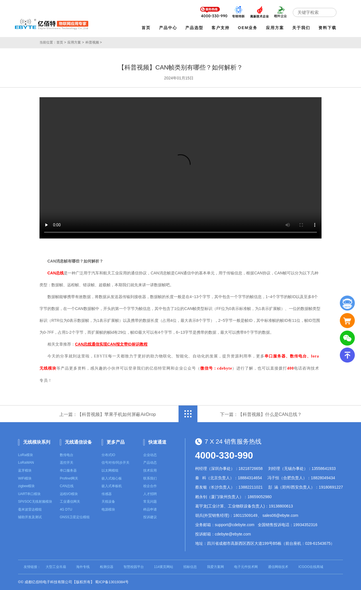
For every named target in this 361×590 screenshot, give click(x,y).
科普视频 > (93, 42)
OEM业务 (248, 27)
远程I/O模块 (69, 494)
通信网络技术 (278, 567)
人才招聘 (150, 494)
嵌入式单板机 (112, 486)
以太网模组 (110, 470)
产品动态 (150, 463)
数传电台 (66, 455)
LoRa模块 (25, 455)
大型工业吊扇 (56, 567)
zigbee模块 (26, 486)
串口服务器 (68, 470)
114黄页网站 (163, 567)
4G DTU (66, 509)
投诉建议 (150, 517)
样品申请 (150, 509)
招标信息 (190, 567)
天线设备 (108, 502)
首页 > (61, 42)
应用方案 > (75, 42)
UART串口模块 (29, 494)
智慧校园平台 (134, 567)
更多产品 (116, 442)
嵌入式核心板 (112, 478)
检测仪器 (106, 567)
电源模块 (108, 509)
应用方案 (275, 27)
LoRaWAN (26, 463)
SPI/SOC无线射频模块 (35, 502)
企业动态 (150, 455)
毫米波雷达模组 (30, 509)
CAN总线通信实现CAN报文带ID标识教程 (111, 344)
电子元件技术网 (246, 567)
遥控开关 (66, 463)
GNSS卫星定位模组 (75, 517)
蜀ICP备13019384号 (112, 582)
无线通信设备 (78, 442)
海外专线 (83, 567)
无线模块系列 (36, 442)
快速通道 (157, 442)
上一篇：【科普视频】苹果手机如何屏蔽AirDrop (107, 414)
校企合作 (150, 486)
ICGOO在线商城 (310, 567)
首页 (146, 27)
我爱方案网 (215, 567)
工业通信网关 (70, 502)
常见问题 (150, 502)
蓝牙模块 (25, 470)
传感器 (107, 494)
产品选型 (194, 27)
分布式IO (108, 455)
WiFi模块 (25, 478)
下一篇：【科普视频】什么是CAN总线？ (261, 414)
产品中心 (168, 27)
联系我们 (150, 478)
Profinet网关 (69, 478)
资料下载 (327, 27)
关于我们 (301, 27)
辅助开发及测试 (30, 517)
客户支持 (221, 27)
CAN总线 (67, 486)
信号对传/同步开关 (115, 463)
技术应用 (150, 470)
